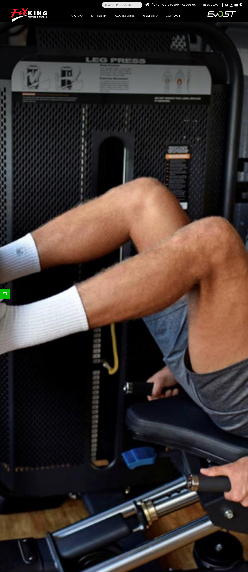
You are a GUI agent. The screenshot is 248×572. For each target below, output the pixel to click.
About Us (189, 5)
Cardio (78, 15)
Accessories (126, 15)
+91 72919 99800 (167, 5)
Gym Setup (151, 15)
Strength (100, 15)
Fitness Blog (208, 5)
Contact (174, 15)
